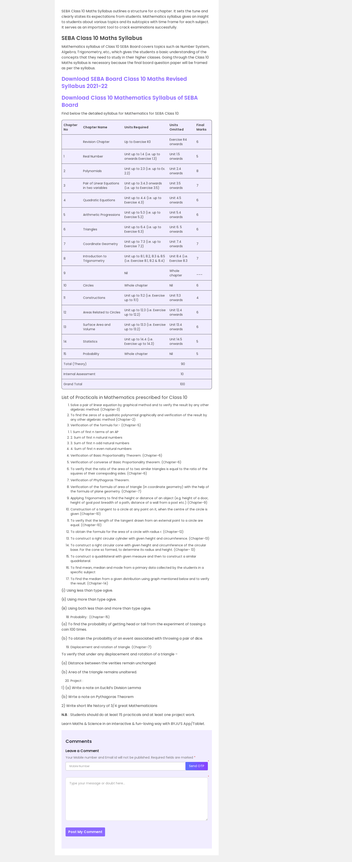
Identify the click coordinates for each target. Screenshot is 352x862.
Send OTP (196, 766)
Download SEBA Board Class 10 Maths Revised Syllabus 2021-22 (124, 82)
